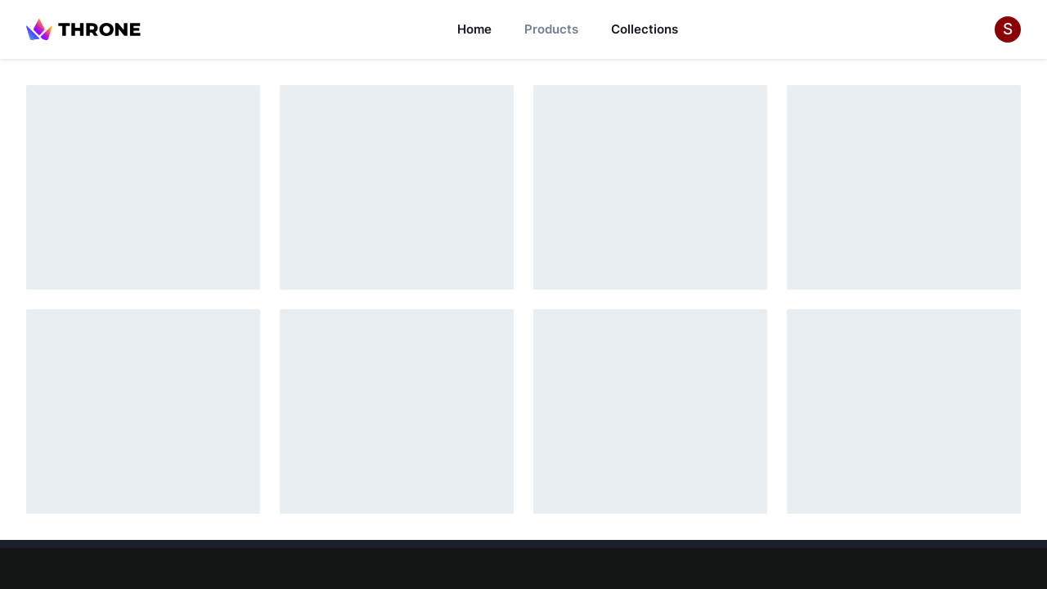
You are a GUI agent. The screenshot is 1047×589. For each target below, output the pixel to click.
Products (551, 29)
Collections (644, 29)
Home (474, 29)
